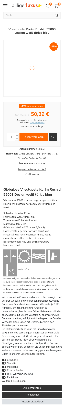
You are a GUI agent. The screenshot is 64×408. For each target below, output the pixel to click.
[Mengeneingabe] (11, 137)
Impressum (52, 346)
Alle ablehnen (32, 394)
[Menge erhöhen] (17, 135)
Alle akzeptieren (32, 387)
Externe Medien (15, 370)
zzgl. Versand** (37, 122)
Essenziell (12, 359)
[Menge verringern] (17, 139)
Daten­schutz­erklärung (32, 353)
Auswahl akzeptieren (32, 401)
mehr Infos (23, 269)
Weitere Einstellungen (14, 381)
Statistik (11, 363)
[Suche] (56, 15)
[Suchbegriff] (27, 15)
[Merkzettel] (49, 6)
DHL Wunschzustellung (20, 373)
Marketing (12, 366)
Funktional (12, 377)
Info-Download (32, 174)
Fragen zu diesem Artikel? (32, 169)
